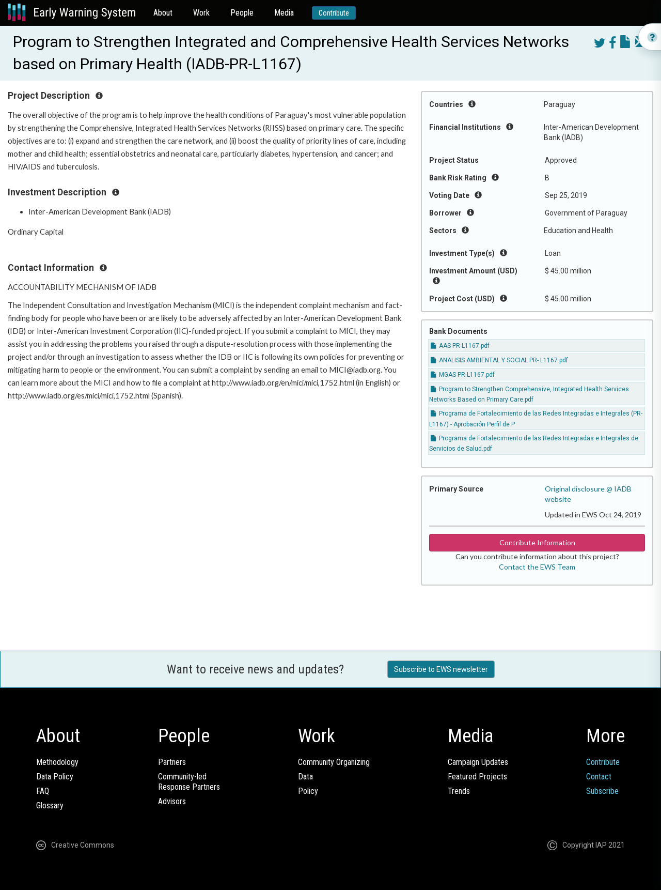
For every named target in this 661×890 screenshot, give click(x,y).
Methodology (57, 762)
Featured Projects (477, 776)
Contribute (334, 13)
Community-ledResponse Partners (189, 782)
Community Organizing (334, 762)
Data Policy (54, 776)
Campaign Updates (478, 762)
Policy (308, 791)
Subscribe (602, 791)
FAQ (42, 791)
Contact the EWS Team (537, 566)
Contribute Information (537, 542)
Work (201, 13)
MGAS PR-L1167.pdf (463, 374)
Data (305, 776)
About (162, 13)
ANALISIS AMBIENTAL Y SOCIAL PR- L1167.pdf (499, 360)
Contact (598, 776)
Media (284, 13)
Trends (459, 791)
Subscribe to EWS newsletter (441, 669)
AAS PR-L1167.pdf (460, 345)
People (242, 13)
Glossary (50, 805)
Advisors (172, 801)
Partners (172, 762)
